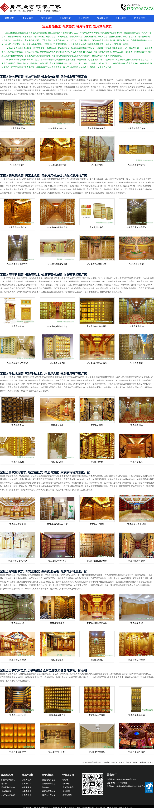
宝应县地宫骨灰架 (17, 524)
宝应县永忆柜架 (97, 524)
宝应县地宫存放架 (136, 561)
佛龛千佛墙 (26, 787)
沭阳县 (126, 762)
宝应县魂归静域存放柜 (57, 524)
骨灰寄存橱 (6, 791)
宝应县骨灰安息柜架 (17, 561)
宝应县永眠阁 (17, 462)
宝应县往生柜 (17, 326)
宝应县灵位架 (97, 660)
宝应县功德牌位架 (17, 715)
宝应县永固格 (97, 462)
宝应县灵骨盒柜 (136, 326)
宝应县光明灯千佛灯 (57, 752)
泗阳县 (119, 762)
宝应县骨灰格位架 (17, 660)
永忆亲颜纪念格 (8, 780)
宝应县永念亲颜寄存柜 (17, 264)
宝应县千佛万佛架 (136, 752)
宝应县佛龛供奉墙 (136, 715)
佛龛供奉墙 (26, 791)
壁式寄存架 (67, 795)
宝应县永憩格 (136, 425)
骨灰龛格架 (121, 18)
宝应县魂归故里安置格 (97, 623)
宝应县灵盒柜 (136, 623)
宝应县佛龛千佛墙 (97, 715)
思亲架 (4, 784)
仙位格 (65, 780)
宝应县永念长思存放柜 (97, 561)
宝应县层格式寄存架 (17, 227)
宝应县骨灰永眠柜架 (136, 524)
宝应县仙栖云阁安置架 (97, 326)
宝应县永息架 (97, 425)
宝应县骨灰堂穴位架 (57, 561)
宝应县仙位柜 (17, 623)
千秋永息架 (27, 18)
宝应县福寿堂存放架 (136, 128)
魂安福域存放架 (48, 780)
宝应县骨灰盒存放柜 (57, 165)
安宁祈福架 (46, 18)
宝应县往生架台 (17, 165)
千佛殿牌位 (26, 795)
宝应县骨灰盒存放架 (97, 128)
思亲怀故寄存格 (8, 787)
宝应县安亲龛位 (57, 623)
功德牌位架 (26, 780)
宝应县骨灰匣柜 (17, 128)
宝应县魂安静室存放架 (17, 363)
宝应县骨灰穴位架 (136, 660)
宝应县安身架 (97, 165)
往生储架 (46, 787)
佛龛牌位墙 (26, 784)
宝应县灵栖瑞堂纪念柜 (97, 264)
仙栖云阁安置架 (48, 784)
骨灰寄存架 (83, 18)
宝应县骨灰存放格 (136, 165)
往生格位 (66, 784)
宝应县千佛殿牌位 (17, 752)
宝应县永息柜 (57, 462)
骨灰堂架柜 (65, 18)
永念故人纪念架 (8, 795)
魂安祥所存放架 (48, 795)
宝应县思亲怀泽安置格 (57, 264)
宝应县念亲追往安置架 (136, 227)
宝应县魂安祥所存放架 (97, 363)
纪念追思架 (139, 18)
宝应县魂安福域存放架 (57, 326)
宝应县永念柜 (57, 425)
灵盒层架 (66, 791)
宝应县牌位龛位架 (97, 752)
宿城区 (141, 762)
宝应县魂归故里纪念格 (57, 227)
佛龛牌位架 (102, 18)
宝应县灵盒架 (57, 660)
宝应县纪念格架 (97, 227)
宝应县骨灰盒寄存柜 (57, 128)
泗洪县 (112, 762)
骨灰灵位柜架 (68, 787)
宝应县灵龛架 (136, 363)
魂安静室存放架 (48, 791)
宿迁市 (148, 762)
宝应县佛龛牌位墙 (57, 715)
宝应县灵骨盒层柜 (57, 363)
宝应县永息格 (17, 425)
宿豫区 (134, 762)
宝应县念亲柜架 (136, 264)
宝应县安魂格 (136, 462)
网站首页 (9, 18)
